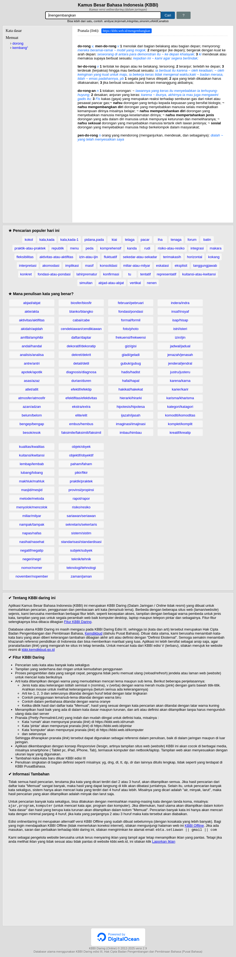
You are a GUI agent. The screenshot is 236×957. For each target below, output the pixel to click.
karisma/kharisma (180, 398)
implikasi (72, 266)
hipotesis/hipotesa (131, 407)
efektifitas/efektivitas (81, 398)
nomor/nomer (31, 568)
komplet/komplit (180, 424)
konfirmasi (111, 274)
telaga (129, 240)
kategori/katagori (180, 407)
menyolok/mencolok (31, 507)
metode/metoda (31, 498)
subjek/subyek (81, 550)
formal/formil (131, 320)
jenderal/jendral (180, 363)
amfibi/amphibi (32, 337)
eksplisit (181, 266)
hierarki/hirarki (131, 398)
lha (160, 240)
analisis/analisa (32, 355)
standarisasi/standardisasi (81, 542)
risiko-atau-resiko (171, 248)
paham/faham (81, 464)
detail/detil (81, 363)
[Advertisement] (153, 179)
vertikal (135, 283)
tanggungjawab (205, 266)
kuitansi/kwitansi (32, 455)
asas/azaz (32, 381)
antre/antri (32, 363)
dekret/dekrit (81, 355)
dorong (17, 43)
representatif (166, 274)
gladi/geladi (131, 355)
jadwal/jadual (180, 346)
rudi (147, 248)
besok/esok (32, 433)
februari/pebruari (131, 303)
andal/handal (32, 346)
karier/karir (180, 389)
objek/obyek (81, 447)
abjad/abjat (32, 303)
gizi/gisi (131, 346)
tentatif (145, 274)
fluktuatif (110, 257)
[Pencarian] (103, 15)
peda (90, 248)
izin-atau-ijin (88, 257)
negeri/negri (31, 559)
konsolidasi (108, 266)
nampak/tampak (31, 524)
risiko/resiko (81, 507)
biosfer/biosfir (81, 303)
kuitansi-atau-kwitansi (199, 274)
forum (192, 240)
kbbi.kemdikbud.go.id (38, 650)
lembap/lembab (32, 464)
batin (207, 240)
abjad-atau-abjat (111, 283)
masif (89, 266)
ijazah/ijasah (131, 415)
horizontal (194, 257)
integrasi (197, 248)
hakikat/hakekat (130, 389)
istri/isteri (180, 329)
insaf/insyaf (180, 311)
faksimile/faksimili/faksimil (81, 433)
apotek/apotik (31, 372)
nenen (152, 283)
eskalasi (162, 266)
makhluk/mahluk (32, 481)
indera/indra (180, 303)
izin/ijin (180, 337)
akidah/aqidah (32, 329)
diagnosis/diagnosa (81, 372)
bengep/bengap (31, 424)
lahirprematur (87, 274)
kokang (214, 257)
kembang (20, 48)
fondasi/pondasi (130, 311)
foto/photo (131, 329)
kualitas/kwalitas (32, 447)
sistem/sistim (81, 533)
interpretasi (27, 266)
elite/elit (81, 415)
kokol (29, 240)
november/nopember (32, 576)
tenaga (176, 240)
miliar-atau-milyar (136, 266)
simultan (85, 283)
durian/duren (81, 381)
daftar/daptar (81, 337)
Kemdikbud (93, 633)
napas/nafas (31, 533)
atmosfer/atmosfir (31, 398)
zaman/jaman (81, 576)
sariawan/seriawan (81, 516)
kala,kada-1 (69, 240)
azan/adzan (32, 407)
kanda (132, 248)
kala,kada (47, 240)
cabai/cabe (81, 320)
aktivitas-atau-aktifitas (56, 257)
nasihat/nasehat (31, 542)
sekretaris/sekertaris (81, 524)
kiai (114, 240)
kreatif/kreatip (180, 433)
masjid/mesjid (31, 490)
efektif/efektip (81, 389)
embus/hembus (81, 424)
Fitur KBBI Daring (77, 622)
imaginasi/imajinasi (130, 424)
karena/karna (180, 381)
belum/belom (32, 415)
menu (74, 248)
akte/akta (32, 311)
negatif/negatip (31, 550)
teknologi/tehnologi (81, 568)
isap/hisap (180, 320)
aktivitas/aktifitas (32, 320)
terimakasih (172, 257)
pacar (145, 240)
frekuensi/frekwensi (131, 337)
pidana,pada (94, 240)
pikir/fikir (81, 473)
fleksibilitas (25, 257)
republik (58, 248)
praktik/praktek (81, 481)
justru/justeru (180, 372)
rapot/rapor (81, 498)
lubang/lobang (32, 473)
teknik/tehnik (81, 559)
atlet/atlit (31, 389)
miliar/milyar (31, 516)
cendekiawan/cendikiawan (81, 329)
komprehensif (110, 248)
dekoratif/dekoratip (81, 346)
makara (215, 248)
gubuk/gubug (131, 363)
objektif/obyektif (81, 455)
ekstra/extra (81, 407)
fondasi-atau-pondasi (54, 274)
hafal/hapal (130, 381)
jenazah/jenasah (180, 355)
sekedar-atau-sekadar (140, 257)
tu (129, 274)
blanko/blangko (81, 311)
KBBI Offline (194, 826)
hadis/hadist (130, 372)
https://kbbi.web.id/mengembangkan (126, 31)
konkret (26, 274)
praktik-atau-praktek (30, 248)
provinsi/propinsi (81, 490)
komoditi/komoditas (180, 415)
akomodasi (50, 266)
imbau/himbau (131, 433)
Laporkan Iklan (163, 843)
